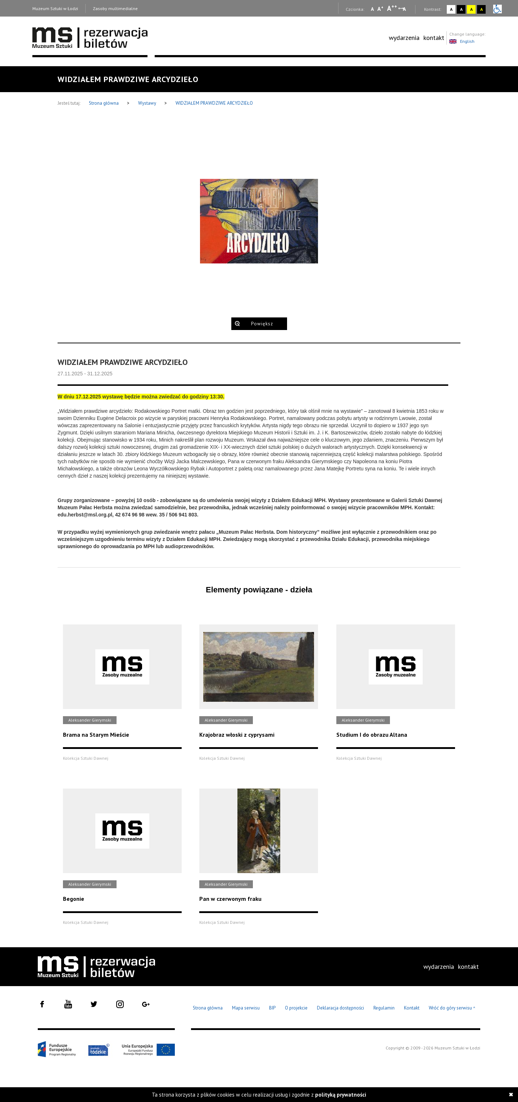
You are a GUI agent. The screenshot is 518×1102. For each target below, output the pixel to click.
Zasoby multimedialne (115, 8)
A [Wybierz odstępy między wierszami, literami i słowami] (405, 9)
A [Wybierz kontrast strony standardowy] (451, 9)
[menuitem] (404, 37)
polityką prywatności (340, 1094)
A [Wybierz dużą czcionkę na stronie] (392, 8)
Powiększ (262, 324)
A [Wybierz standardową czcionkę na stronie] (380, 8)
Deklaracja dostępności (340, 1008)
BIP (272, 1008)
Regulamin (384, 1008)
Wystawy (147, 103)
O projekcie (296, 1008)
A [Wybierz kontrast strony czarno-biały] (461, 9)
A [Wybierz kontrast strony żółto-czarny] (471, 9)
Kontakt (411, 1008)
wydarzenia (404, 37)
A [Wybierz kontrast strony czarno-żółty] (481, 9)
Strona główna (104, 103)
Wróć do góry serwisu (452, 1008)
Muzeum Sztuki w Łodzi (55, 8)
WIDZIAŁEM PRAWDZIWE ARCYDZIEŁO (214, 103)
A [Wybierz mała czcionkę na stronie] (372, 9)
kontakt (433, 37)
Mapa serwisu (246, 1008)
